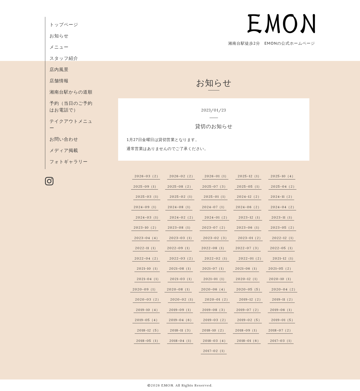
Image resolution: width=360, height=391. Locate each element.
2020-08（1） (179, 289)
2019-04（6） (181, 320)
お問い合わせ (64, 139)
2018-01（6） (249, 340)
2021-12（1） (284, 258)
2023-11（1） (282, 217)
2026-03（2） (147, 176)
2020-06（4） (214, 289)
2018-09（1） (247, 330)
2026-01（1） (216, 176)
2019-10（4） (148, 310)
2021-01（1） (214, 279)
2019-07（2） (248, 310)
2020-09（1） (145, 289)
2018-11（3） (181, 330)
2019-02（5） (249, 320)
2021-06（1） (247, 268)
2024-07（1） (214, 207)
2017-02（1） (215, 351)
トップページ (64, 24)
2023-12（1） (250, 217)
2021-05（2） (280, 268)
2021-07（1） (214, 268)
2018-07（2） (280, 330)
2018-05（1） (148, 340)
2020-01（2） (217, 299)
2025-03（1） (148, 196)
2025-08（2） (180, 186)
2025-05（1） (249, 186)
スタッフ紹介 (64, 58)
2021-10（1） (148, 268)
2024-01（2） (216, 217)
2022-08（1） (213, 248)
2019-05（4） (147, 320)
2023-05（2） (283, 227)
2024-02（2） (182, 217)
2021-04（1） (149, 279)
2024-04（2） (283, 207)
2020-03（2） (148, 299)
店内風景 (59, 69)
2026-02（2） (182, 176)
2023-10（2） (146, 227)
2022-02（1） (216, 258)
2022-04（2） (147, 258)
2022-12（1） (284, 238)
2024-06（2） (248, 207)
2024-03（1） (148, 217)
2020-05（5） (249, 289)
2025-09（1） (145, 186)
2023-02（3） (216, 238)
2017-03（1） (282, 340)
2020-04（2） (284, 289)
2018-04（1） (181, 340)
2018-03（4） (215, 340)
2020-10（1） (281, 279)
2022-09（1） (179, 248)
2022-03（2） (182, 258)
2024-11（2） (282, 196)
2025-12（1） (249, 176)
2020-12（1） (248, 279)
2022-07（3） (248, 248)
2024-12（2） (249, 196)
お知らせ (59, 35)
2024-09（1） (146, 207)
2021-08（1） (181, 268)
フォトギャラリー (69, 161)
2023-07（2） (214, 227)
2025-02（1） (182, 196)
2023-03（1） (181, 238)
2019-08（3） (214, 310)
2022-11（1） (146, 248)
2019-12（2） (251, 299)
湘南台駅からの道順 (71, 92)
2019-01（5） (283, 320)
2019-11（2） (283, 299)
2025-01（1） (216, 196)
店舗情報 (59, 80)
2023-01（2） (250, 238)
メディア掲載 (64, 150)
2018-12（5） (149, 330)
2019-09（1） (181, 310)
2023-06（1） (249, 227)
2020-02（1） (182, 299)
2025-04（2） (283, 186)
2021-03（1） (182, 279)
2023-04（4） (147, 238)
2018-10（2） (214, 330)
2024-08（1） (180, 207)
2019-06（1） (282, 310)
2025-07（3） (215, 186)
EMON (167, 385)
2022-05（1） (282, 248)
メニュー (59, 47)
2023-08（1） (180, 227)
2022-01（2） (250, 258)
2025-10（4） (283, 176)
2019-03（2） (215, 320)
